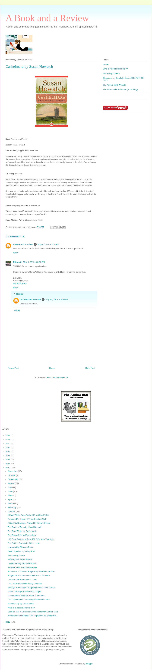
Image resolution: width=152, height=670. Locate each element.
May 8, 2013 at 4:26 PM (48, 244)
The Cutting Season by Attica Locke (23, 543)
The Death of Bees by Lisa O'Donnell (24, 527)
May (10, 495)
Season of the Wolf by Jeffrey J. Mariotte (25, 595)
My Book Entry (20, 283)
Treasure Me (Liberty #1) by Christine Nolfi (26, 519)
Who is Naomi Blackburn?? (115, 69)
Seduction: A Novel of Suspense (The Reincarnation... (32, 571)
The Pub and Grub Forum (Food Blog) (120, 89)
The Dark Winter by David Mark (21, 531)
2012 (8, 622)
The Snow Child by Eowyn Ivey (21, 535)
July (10, 487)
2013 (8, 467)
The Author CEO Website (114, 85)
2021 (8, 439)
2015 (8, 459)
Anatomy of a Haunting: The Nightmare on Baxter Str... (32, 616)
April (10, 499)
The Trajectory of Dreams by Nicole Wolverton (28, 599)
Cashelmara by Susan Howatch (21, 563)
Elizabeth (17, 262)
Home (52, 368)
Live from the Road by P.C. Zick (21, 579)
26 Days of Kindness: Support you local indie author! (31, 587)
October (12, 475)
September (13, 479)
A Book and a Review (47, 18)
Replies (19, 294)
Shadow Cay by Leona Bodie (20, 603)
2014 (8, 464)
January (12, 511)
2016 (8, 455)
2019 (8, 447)
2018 (8, 451)
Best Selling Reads (16, 555)
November (13, 471)
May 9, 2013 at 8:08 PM (34, 262)
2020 (8, 443)
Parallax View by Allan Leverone (22, 567)
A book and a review (23, 244)
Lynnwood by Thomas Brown (20, 547)
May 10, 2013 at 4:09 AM (56, 299)
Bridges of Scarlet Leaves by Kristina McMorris (28, 575)
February (12, 507)
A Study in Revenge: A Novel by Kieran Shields (28, 523)
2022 (8, 435)
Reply (15, 253)
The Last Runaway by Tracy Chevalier (24, 583)
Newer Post (13, 368)
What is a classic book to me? (21, 608)
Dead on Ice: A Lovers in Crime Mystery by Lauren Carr (32, 612)
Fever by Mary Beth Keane (19, 559)
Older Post (90, 368)
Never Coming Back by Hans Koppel (24, 591)
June (10, 491)
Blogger (89, 664)
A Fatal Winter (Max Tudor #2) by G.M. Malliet (28, 515)
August (11, 483)
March (11, 503)
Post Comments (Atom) (57, 377)
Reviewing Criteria (111, 73)
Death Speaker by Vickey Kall (21, 551)
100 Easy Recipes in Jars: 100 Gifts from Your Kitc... (31, 539)
